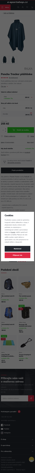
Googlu (13, 232)
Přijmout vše (17, 255)
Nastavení (17, 249)
